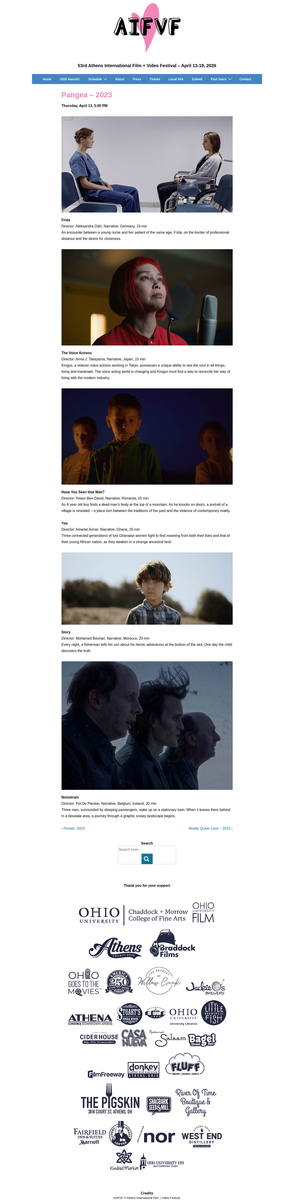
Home (47, 79)
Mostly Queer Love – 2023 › (210, 828)
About (119, 79)
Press (137, 79)
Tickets (155, 79)
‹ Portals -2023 (73, 828)
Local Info (176, 79)
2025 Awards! (70, 79)
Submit (197, 79)
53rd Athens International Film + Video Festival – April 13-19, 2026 (147, 65)
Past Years (222, 79)
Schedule (98, 79)
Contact (245, 79)
